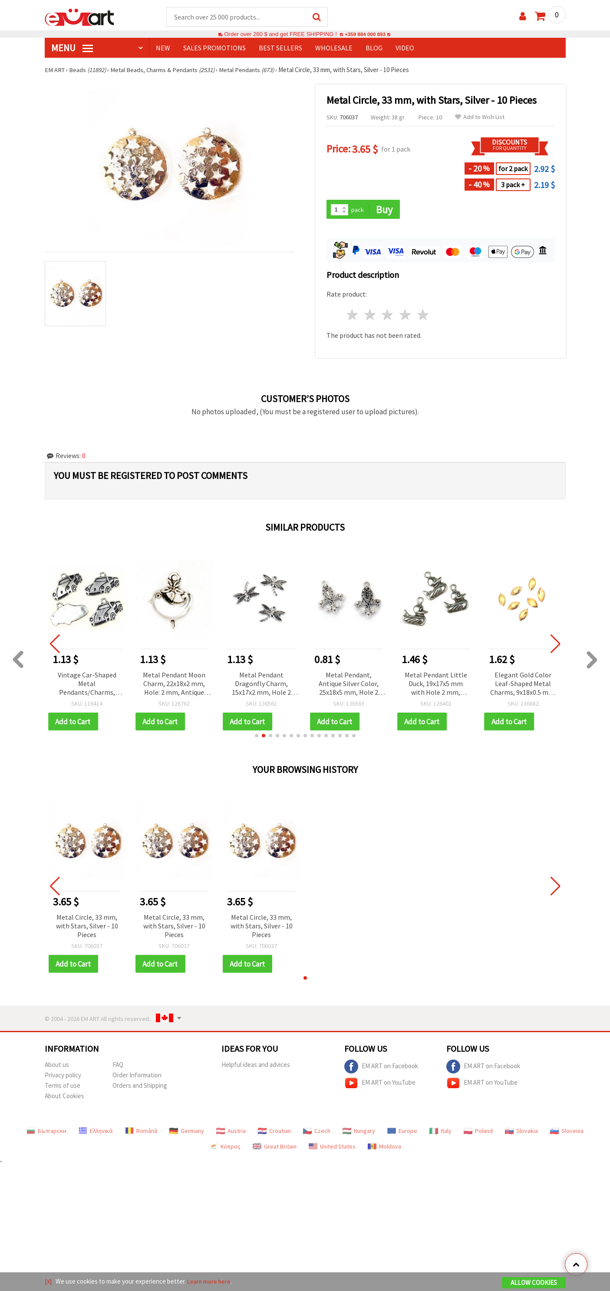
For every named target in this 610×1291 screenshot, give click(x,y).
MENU (72, 48)
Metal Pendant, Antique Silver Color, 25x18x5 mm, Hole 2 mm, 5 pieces (349, 685)
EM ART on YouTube (379, 1085)
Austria (231, 1132)
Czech (316, 1132)
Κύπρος (225, 1148)
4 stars (406, 316)
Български (46, 1132)
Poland (478, 1132)
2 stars (370, 316)
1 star (353, 316)
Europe (402, 1132)
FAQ (117, 1066)
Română (141, 1132)
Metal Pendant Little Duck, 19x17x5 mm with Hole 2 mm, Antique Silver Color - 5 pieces (435, 685)
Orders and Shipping (139, 1087)
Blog (374, 48)
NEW (163, 48)
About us (57, 1066)
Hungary (359, 1132)
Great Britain (275, 1148)
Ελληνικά (96, 1132)
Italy (440, 1132)
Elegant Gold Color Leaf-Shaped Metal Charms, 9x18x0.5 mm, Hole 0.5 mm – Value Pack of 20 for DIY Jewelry (523, 685)
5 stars (423, 316)
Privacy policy (63, 1077)
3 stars (388, 316)
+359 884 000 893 (365, 34)
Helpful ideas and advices (255, 1066)
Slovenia (567, 1132)
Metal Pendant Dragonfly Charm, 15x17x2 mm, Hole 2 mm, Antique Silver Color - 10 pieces (261, 685)
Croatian (274, 1132)
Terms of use (62, 1087)
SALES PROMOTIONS (214, 48)
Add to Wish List (479, 117)
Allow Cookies (534, 1283)
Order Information (137, 1077)
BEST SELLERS (280, 48)
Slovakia (521, 1132)
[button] (256, 737)
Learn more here (210, 1282)
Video (405, 48)
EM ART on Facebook (381, 1068)
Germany (186, 1132)
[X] (48, 1282)
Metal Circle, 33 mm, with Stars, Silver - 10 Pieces (87, 927)
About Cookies (64, 1097)
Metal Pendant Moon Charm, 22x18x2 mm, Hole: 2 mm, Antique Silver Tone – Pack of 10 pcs (174, 685)
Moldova (384, 1148)
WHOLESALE (334, 48)
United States (332, 1148)
